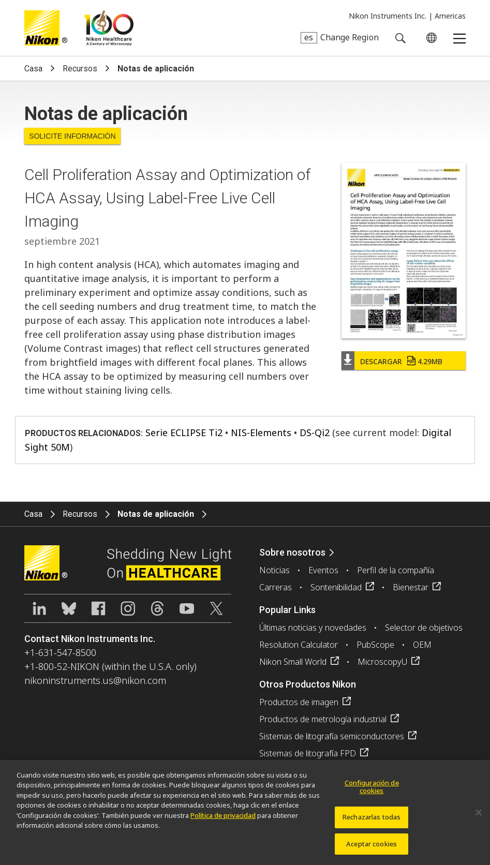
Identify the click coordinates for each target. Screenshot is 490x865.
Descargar (401, 361)
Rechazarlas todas (371, 822)
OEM (422, 644)
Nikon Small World (292, 661)
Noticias (274, 570)
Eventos (323, 570)
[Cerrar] (478, 817)
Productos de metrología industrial (323, 719)
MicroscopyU (382, 661)
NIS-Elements (261, 432)
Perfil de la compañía (395, 570)
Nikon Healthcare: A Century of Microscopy (108, 28)
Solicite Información (72, 136)
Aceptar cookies (371, 849)
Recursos (80, 68)
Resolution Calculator (298, 644)
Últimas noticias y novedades (312, 627)
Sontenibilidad (336, 587)
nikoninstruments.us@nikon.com (95, 680)
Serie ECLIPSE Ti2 (183, 432)
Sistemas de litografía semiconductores (331, 736)
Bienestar (410, 587)
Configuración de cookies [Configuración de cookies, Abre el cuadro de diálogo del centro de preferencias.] (372, 792)
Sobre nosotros (292, 552)
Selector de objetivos (424, 627)
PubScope (375, 644)
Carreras (275, 587)
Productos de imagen (298, 702)
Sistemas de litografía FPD (307, 753)
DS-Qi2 (315, 432)
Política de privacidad (223, 820)
